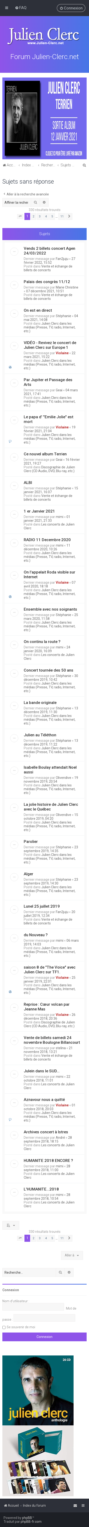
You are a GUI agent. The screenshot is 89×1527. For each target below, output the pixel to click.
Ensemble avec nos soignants (50, 608)
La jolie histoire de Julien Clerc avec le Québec (51, 806)
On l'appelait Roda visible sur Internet (49, 573)
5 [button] (52, 216)
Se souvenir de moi (21, 1327)
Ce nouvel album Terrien (45, 453)
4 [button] (46, 216)
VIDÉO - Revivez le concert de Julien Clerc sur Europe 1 (50, 344)
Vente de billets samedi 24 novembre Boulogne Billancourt (52, 1039)
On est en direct (38, 309)
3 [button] (40, 216)
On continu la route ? (42, 640)
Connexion (10, 1289)
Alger (28, 873)
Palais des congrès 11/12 (47, 281)
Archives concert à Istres (46, 1131)
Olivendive (63, 777)
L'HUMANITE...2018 (41, 1188)
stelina (61, 1047)
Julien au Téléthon (40, 734)
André (60, 1137)
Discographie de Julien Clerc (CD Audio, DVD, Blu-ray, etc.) (49, 468)
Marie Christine (67, 287)
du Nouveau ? (36, 934)
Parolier (31, 840)
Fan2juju (62, 258)
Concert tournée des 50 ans (48, 669)
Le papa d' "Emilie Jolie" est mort (48, 418)
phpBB (27, 1518)
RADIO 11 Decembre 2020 (47, 539)
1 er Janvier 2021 (39, 510)
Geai (59, 389)
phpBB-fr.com (31, 1521)
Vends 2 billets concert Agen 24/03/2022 (49, 250)
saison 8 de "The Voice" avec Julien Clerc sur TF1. (49, 969)
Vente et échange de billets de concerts (48, 267)
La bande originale (40, 701)
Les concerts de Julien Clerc (49, 525)
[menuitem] (21, 7)
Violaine (62, 352)
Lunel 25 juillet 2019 (42, 905)
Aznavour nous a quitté (44, 1098)
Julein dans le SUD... (42, 1070)
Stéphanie (63, 315)
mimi (59, 516)
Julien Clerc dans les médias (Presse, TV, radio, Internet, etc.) (49, 326)
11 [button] (62, 216)
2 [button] (33, 216)
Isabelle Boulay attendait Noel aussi (50, 769)
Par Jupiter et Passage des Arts (48, 381)
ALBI (28, 481)
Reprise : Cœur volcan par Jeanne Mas (47, 1006)
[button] (20, 216)
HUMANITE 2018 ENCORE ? (48, 1159)
